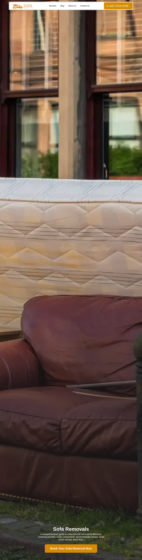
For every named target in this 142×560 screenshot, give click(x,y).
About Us (72, 6)
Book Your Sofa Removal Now (71, 548)
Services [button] (52, 6)
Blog (62, 6)
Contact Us (84, 6)
